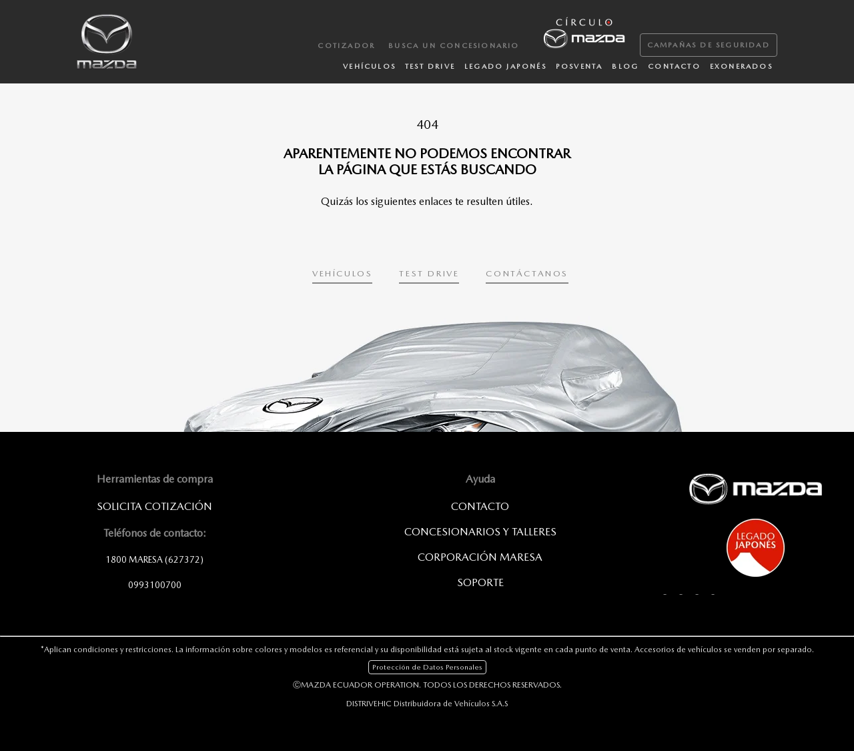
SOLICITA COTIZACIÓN (154, 506)
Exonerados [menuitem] (741, 66)
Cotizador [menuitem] (346, 45)
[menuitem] (583, 31)
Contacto (480, 506)
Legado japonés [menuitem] (505, 66)
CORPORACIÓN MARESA (480, 557)
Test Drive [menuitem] (430, 66)
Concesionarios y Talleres (480, 531)
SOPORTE (480, 582)
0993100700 (154, 584)
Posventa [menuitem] (579, 66)
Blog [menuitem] (625, 66)
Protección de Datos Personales (427, 667)
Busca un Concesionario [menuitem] (453, 45)
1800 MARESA (154, 559)
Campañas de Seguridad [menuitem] (708, 45)
